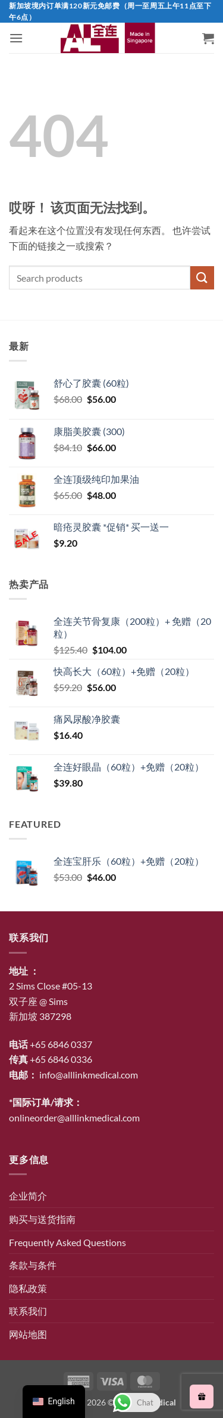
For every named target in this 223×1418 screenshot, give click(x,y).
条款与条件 (32, 1265)
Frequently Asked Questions (67, 1242)
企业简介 (28, 1195)
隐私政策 (28, 1288)
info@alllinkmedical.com (88, 1074)
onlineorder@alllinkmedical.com (74, 1117)
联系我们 (28, 1311)
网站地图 (28, 1334)
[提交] (202, 277)
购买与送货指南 (42, 1219)
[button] (16, 38)
